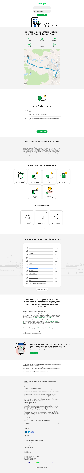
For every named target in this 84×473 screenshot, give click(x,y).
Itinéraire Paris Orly (53, 395)
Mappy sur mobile (27, 437)
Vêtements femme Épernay (28, 412)
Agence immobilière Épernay (32, 405)
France (26, 441)
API (25, 436)
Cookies (38, 456)
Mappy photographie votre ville (29, 459)
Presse (25, 452)
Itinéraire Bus (44, 391)
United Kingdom (27, 445)
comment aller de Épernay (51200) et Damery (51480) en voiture (43, 327)
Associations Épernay (44, 407)
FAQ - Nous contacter (27, 457)
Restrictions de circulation (46, 420)
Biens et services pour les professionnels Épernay (36, 408)
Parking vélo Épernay (52, 413)
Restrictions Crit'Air (38, 420)
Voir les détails (42, 229)
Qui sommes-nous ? (27, 449)
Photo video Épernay (44, 415)
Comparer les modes (42, 289)
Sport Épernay (37, 407)
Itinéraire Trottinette (56, 391)
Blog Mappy (26, 451)
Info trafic (26, 420)
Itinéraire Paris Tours (27, 398)
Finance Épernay (33, 417)
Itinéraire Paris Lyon (44, 394)
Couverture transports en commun (30, 458)
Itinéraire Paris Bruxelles (32, 399)
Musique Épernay (40, 411)
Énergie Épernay (27, 417)
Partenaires (29, 452)
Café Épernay (26, 407)
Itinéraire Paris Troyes (39, 400)
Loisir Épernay (50, 414)
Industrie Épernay (47, 411)
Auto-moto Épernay (41, 405)
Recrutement (26, 450)
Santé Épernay (32, 407)
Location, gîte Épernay (45, 406)
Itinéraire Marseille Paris (38, 395)
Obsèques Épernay (31, 406)
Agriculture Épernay (48, 408)
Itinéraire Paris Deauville (52, 394)
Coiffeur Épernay (48, 405)
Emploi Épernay (36, 414)
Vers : (38, 11)
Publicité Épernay (54, 411)
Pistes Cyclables (31, 420)
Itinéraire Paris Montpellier (36, 398)
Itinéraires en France (36, 394)
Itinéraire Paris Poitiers (50, 399)
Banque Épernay (30, 414)
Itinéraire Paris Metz (31, 400)
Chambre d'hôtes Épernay (54, 406)
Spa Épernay (50, 415)
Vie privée (34, 456)
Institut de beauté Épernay (48, 412)
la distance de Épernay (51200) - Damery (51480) (42, 317)
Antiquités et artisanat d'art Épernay (37, 413)
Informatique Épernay (43, 414)
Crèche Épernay (55, 415)
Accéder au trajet (42, 131)
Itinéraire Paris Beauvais (41, 399)
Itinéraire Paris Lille (46, 395)
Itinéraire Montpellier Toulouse (47, 398)
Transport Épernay (38, 406)
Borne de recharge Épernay (38, 412)
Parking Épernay (39, 417)
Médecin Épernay (51, 407)
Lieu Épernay (46, 413)
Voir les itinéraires (42, 14)
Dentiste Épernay (34, 411)
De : (38, 8)
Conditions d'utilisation (28, 456)
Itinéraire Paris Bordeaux (28, 395)
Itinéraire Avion (49, 391)
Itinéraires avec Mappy (28, 394)
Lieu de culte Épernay (36, 415)
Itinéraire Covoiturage (28, 391)
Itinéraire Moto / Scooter (37, 391)
